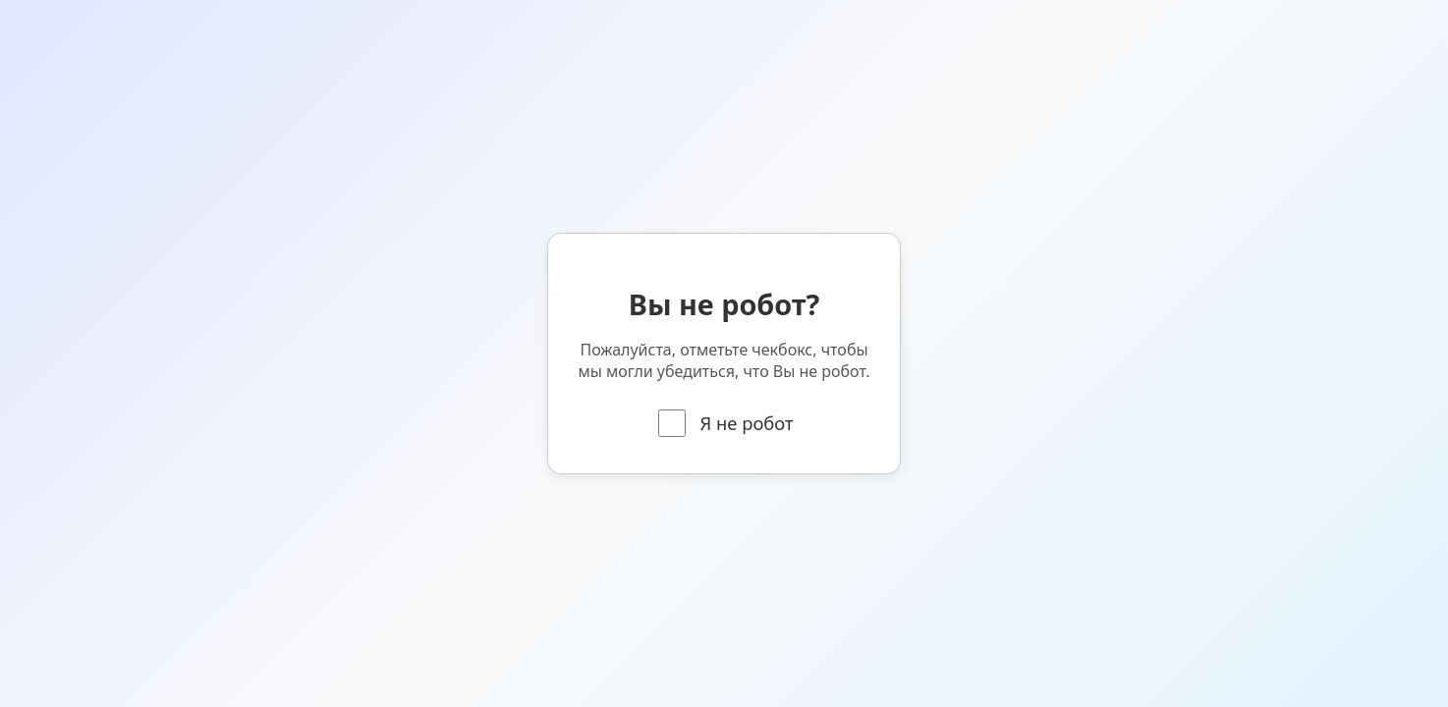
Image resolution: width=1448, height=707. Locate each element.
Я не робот (725, 423)
